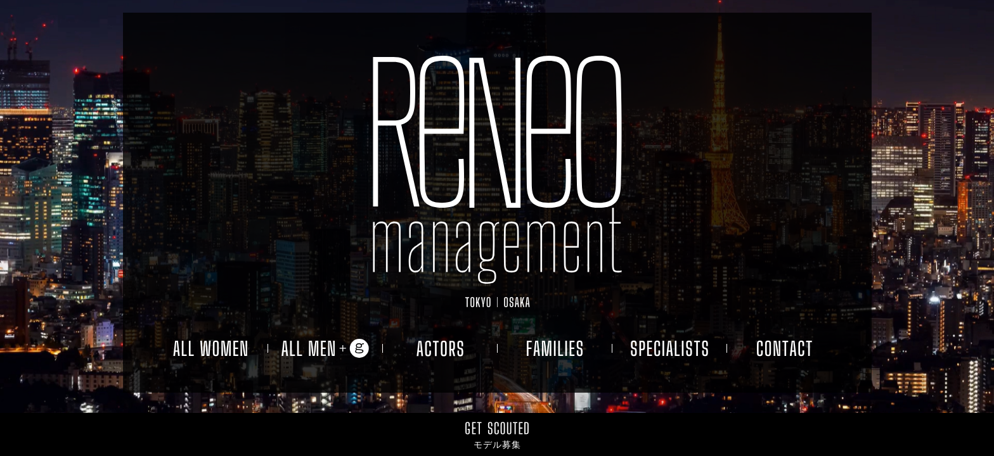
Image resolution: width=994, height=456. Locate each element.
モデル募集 (497, 445)
